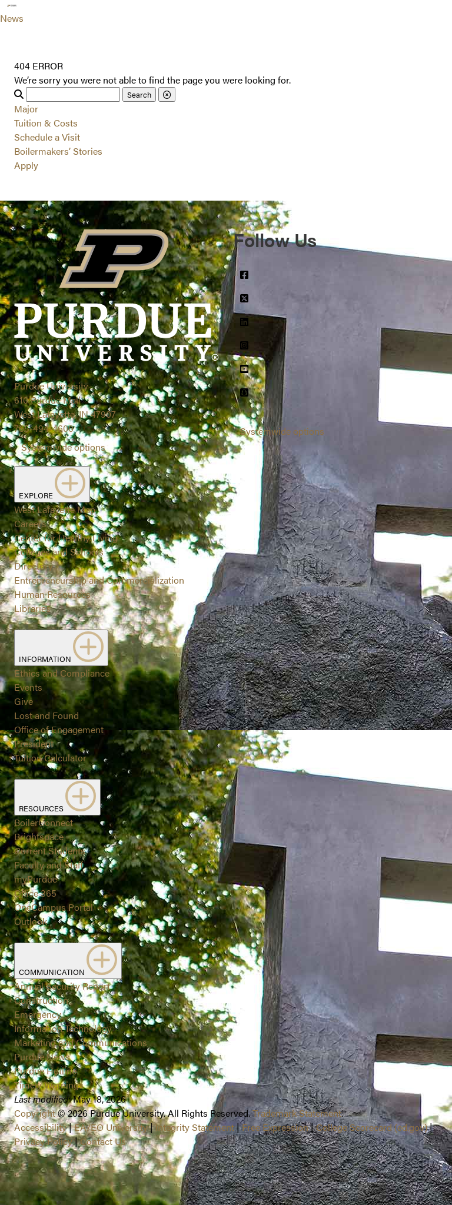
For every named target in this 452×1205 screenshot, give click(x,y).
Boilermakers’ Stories (58, 151)
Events (28, 687)
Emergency (37, 1014)
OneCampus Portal (53, 907)
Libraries (32, 608)
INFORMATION (61, 647)
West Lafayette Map (54, 509)
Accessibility (40, 1127)
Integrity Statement (194, 1127)
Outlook (30, 921)
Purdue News (42, 1056)
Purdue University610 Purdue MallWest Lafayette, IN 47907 (65, 400)
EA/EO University (111, 1127)
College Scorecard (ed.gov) (371, 1127)
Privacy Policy (43, 1141)
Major (26, 108)
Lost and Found (46, 715)
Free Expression (275, 1127)
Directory (33, 565)
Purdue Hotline (45, 1070)
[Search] (73, 94)
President (34, 743)
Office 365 (35, 893)
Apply (26, 165)
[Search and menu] (38, 14)
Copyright (34, 1113)
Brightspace (39, 836)
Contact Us (103, 1141)
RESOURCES (57, 797)
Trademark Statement (296, 1113)
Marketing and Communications (80, 1042)
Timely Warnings (49, 1084)
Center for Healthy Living (66, 537)
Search (139, 94)
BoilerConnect (43, 822)
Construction (41, 1000)
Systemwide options (63, 447)
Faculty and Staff (48, 864)
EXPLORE (52, 484)
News (12, 18)
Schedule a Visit (47, 137)
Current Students (49, 850)
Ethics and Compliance (61, 673)
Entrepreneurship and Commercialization (99, 580)
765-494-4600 (44, 428)
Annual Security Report (62, 986)
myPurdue (35, 879)
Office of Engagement (59, 729)
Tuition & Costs (46, 122)
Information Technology (63, 1028)
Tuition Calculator (50, 757)
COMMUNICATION (68, 960)
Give (23, 701)
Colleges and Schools (59, 551)
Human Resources (52, 594)
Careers (30, 523)
